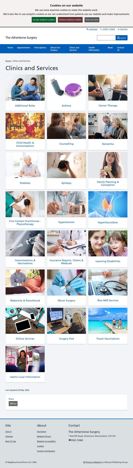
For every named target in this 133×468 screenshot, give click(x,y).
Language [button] (92, 29)
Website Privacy (44, 436)
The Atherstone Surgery (21, 37)
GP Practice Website (92, 462)
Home (8, 61)
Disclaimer (41, 431)
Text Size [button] (122, 29)
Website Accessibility (46, 441)
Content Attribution (46, 451)
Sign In (8, 431)
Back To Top (10, 441)
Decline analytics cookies (70, 19)
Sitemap (9, 436)
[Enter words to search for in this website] (106, 37)
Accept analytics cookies (44, 19)
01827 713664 (107, 29)
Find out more (92, 19)
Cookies (40, 446)
